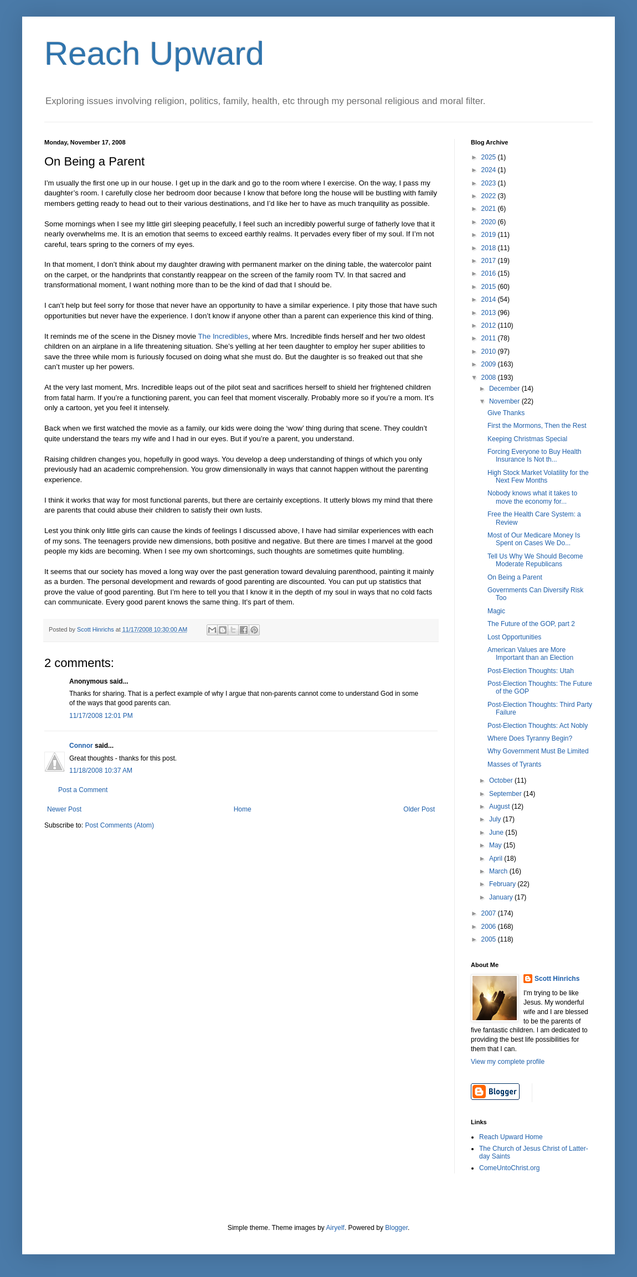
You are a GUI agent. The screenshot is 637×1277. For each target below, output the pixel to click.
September (506, 794)
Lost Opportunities (514, 637)
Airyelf (335, 1228)
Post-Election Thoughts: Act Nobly (537, 726)
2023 (489, 183)
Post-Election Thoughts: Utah (530, 671)
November (505, 401)
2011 (489, 338)
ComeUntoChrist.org (509, 1168)
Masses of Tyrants (514, 764)
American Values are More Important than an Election (530, 653)
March (499, 871)
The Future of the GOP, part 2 (531, 624)
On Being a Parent (514, 577)
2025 (489, 157)
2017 (489, 261)
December (505, 388)
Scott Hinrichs (557, 979)
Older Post (419, 809)
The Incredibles (223, 336)
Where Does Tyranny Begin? (529, 738)
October (502, 780)
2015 (489, 287)
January (502, 897)
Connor (81, 745)
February (503, 884)
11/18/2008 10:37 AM (100, 770)
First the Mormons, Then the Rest (537, 426)
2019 (489, 235)
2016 (489, 273)
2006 (489, 926)
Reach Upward (154, 53)
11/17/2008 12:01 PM (101, 716)
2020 (489, 222)
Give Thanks (506, 413)
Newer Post (64, 809)
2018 (489, 248)
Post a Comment (82, 790)
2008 (489, 377)
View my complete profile (507, 1062)
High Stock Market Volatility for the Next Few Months (538, 476)
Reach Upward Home (511, 1137)
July (496, 819)
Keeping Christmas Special (527, 439)
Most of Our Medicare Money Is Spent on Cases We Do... (533, 539)
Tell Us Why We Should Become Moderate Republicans (535, 560)
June (497, 832)
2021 (489, 209)
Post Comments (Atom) (119, 825)
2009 (489, 364)
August (500, 806)
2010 (489, 351)
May (496, 845)
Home (242, 809)
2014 (489, 299)
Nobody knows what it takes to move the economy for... (532, 497)
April (496, 858)
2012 (489, 325)
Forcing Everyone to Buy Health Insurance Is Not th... (534, 455)
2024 (489, 170)
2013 (489, 313)
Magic (496, 611)
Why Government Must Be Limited (538, 751)
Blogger (396, 1228)
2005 (489, 939)
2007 (489, 913)
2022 (489, 196)
